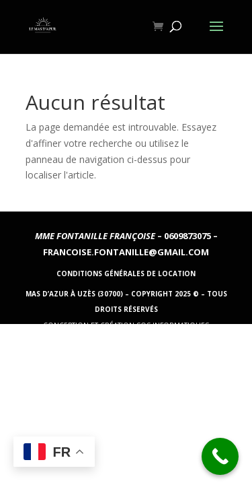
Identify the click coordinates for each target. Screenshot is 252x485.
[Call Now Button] (220, 456)
